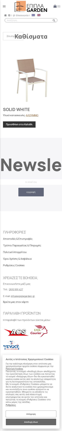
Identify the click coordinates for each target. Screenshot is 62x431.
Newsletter (31, 164)
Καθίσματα (31, 36)
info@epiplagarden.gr (23, 296)
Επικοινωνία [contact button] (20, 15)
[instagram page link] (9, 15)
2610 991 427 (16, 289)
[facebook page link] (6, 15)
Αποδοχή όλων (31, 422)
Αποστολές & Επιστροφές (18, 238)
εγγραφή (30, 192)
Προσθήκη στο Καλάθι (19, 124)
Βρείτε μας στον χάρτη (16, 302)
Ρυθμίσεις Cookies (14, 265)
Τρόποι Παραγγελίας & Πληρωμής (22, 245)
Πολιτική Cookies (14, 369)
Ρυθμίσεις (11, 405)
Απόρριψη (31, 414)
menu (4, 6)
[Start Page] (31, 6)
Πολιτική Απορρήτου (15, 252)
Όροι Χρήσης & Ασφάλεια (17, 258)
